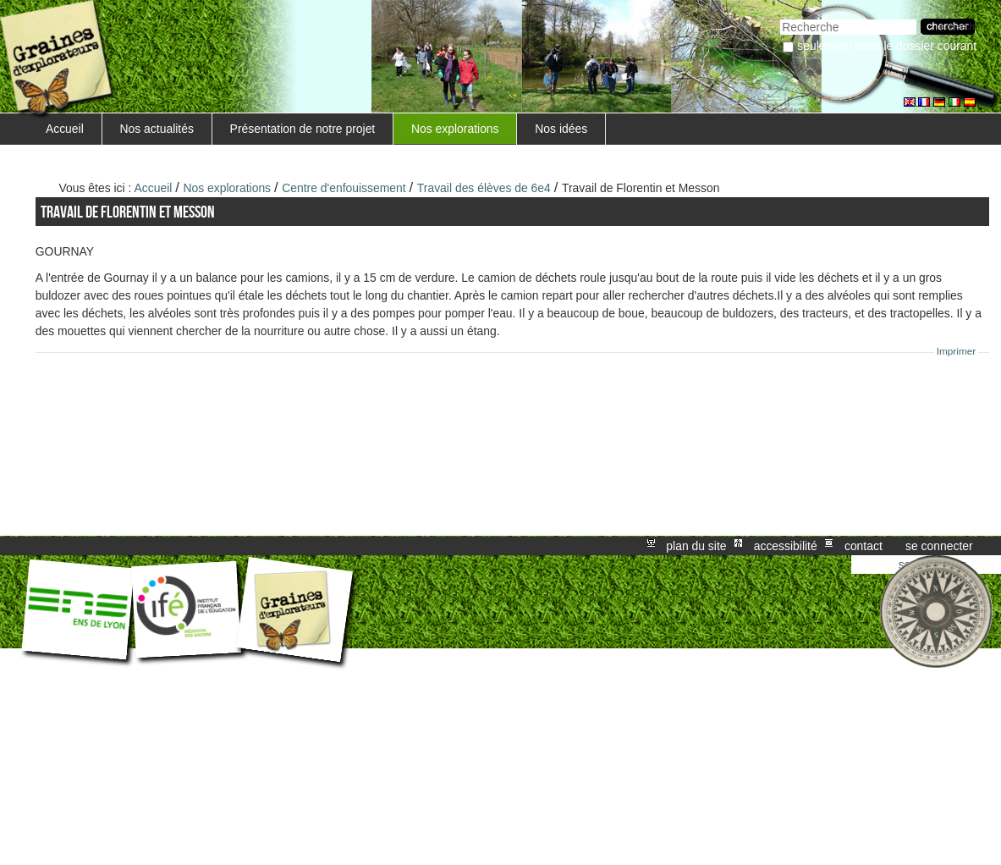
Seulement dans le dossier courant (886, 45)
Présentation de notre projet (303, 128)
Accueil (65, 128)
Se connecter (939, 546)
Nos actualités (157, 128)
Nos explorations (455, 128)
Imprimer (956, 351)
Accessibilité (785, 546)
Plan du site (696, 546)
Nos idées (561, 128)
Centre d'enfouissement (343, 188)
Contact (863, 546)
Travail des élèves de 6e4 (484, 188)
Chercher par (779, 17)
